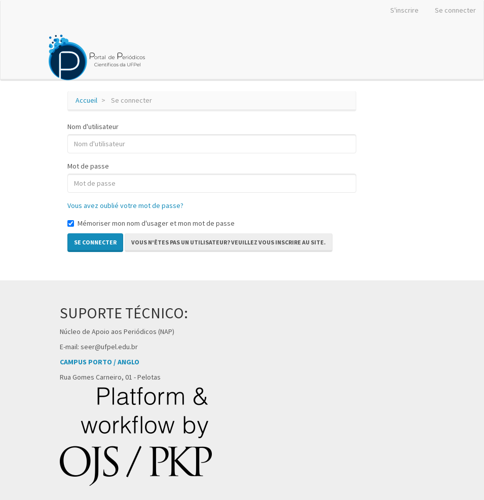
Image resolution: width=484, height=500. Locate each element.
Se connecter (455, 10)
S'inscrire (404, 10)
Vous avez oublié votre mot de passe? (125, 205)
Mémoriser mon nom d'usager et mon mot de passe (151, 223)
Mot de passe (88, 166)
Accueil (86, 100)
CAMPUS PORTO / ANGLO (99, 361)
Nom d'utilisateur (93, 126)
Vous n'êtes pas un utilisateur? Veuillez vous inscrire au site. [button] (228, 242)
